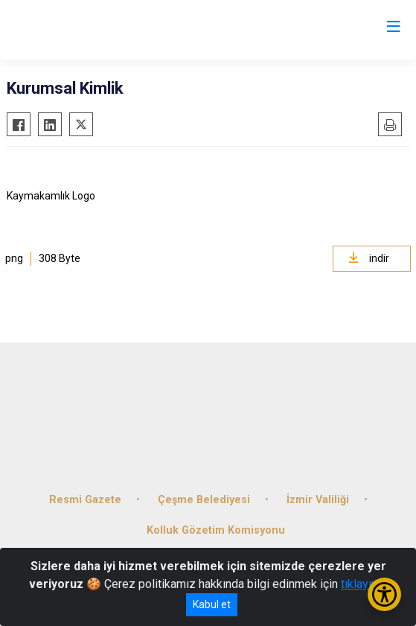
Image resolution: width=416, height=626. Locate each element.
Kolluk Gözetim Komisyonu (216, 530)
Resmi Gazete (85, 500)
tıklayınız (364, 584)
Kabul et (212, 604)
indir (368, 258)
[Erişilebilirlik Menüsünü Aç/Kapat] (384, 594)
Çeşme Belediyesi (204, 500)
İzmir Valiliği (318, 500)
